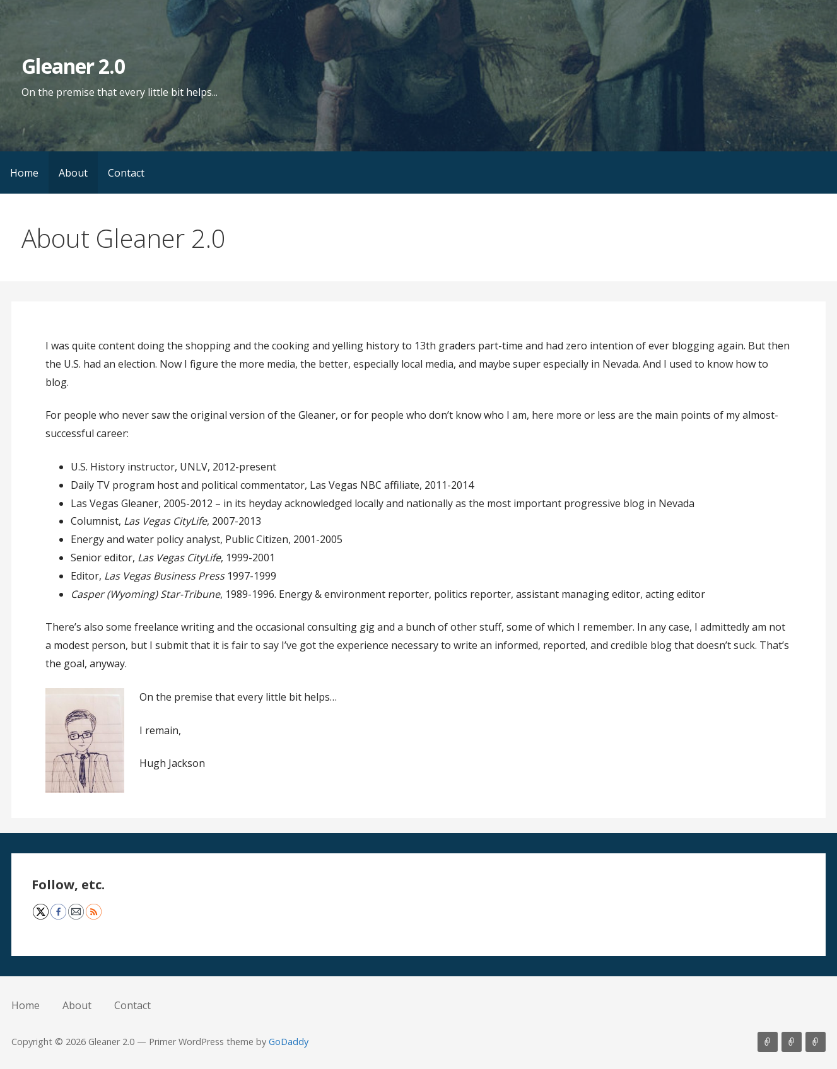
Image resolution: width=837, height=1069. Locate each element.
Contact (126, 173)
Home (24, 173)
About (73, 173)
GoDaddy (288, 1042)
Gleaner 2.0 (72, 65)
